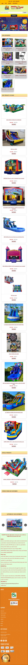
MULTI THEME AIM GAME (14, 354)
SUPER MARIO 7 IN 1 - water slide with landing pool (14, 441)
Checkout (9, 3)
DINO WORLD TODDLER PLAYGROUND (13, 119)
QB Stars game (14, 295)
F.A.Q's (2, 621)
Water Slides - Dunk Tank (8, 89)
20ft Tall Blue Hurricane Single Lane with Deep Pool (14, 236)
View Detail (14, 124)
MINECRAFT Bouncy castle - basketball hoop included (14, 178)
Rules (2, 625)
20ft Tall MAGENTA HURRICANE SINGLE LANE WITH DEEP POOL (14, 384)
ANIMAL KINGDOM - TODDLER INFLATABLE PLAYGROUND (14, 479)
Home (2, 3)
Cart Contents (14, 3)
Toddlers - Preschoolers (20, 75)
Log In (6, 3)
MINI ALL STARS (14, 149)
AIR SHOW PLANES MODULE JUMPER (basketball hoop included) (13, 208)
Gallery (2, 619)
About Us (2, 611)
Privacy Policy (3, 617)
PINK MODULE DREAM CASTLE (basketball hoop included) (14, 266)
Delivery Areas (3, 613)
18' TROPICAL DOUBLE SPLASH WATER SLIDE (14, 412)
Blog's (2, 623)
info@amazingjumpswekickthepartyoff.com (10, 583)
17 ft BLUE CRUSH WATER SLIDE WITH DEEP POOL (14, 324)
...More (5, 504)
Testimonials (3, 615)
